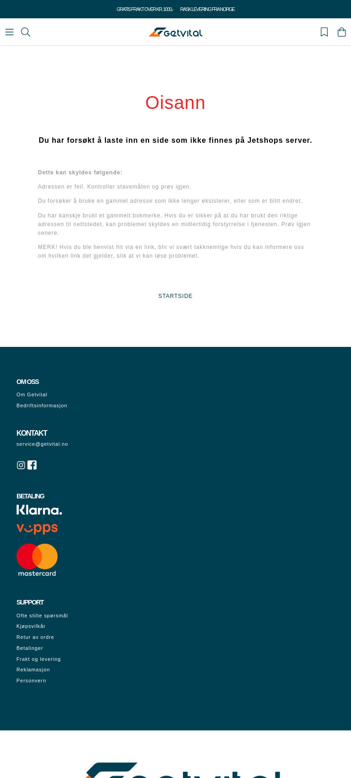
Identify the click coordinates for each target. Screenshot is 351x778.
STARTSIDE (175, 296)
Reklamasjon (33, 669)
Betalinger (29, 648)
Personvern (31, 680)
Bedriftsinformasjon (41, 405)
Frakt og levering (38, 659)
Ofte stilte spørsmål (42, 615)
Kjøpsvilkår (31, 626)
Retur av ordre (35, 637)
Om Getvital (32, 394)
